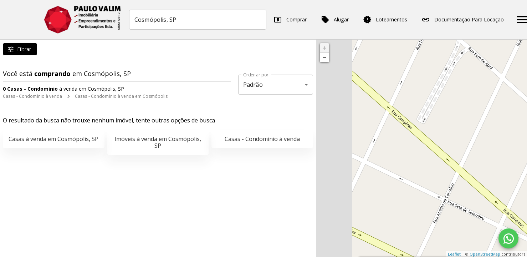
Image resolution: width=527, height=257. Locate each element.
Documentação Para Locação (462, 19)
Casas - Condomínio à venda (32, 96)
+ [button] (325, 48)
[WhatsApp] (508, 238)
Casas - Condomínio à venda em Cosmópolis (121, 96)
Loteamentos (385, 19)
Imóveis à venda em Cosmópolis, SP (157, 142)
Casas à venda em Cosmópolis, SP (53, 139)
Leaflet (454, 254)
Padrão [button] (253, 85)
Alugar (335, 19)
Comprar (290, 19)
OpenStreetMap (485, 254)
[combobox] (197, 20)
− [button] (324, 57)
